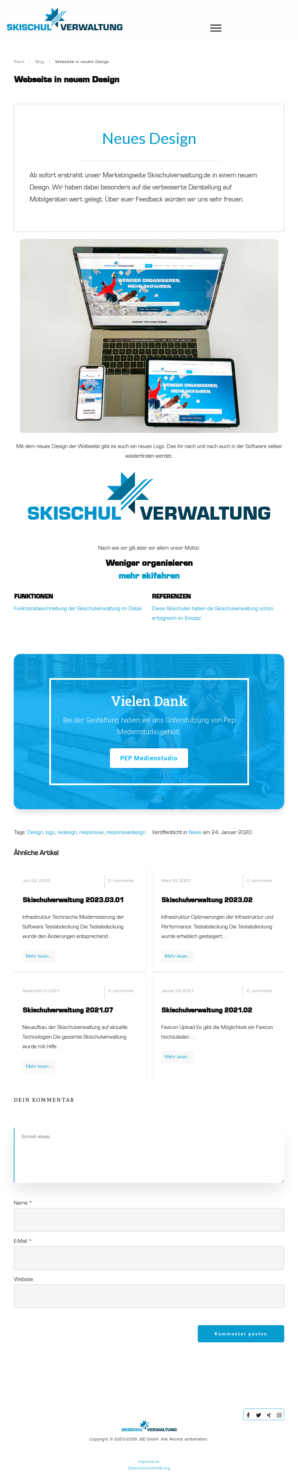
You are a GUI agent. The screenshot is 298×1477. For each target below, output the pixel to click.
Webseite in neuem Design (66, 79)
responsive (91, 832)
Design (35, 832)
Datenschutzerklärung (149, 1468)
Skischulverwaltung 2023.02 (207, 900)
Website (23, 1279)
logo (50, 832)
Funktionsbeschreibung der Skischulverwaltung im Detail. (78, 609)
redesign (67, 832)
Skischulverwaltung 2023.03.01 (73, 900)
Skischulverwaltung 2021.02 (207, 1010)
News (195, 832)
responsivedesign (125, 832)
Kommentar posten (241, 1333)
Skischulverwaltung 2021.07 (68, 1010)
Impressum (149, 1462)
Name (23, 1203)
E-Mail (23, 1241)
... (110, 936)
